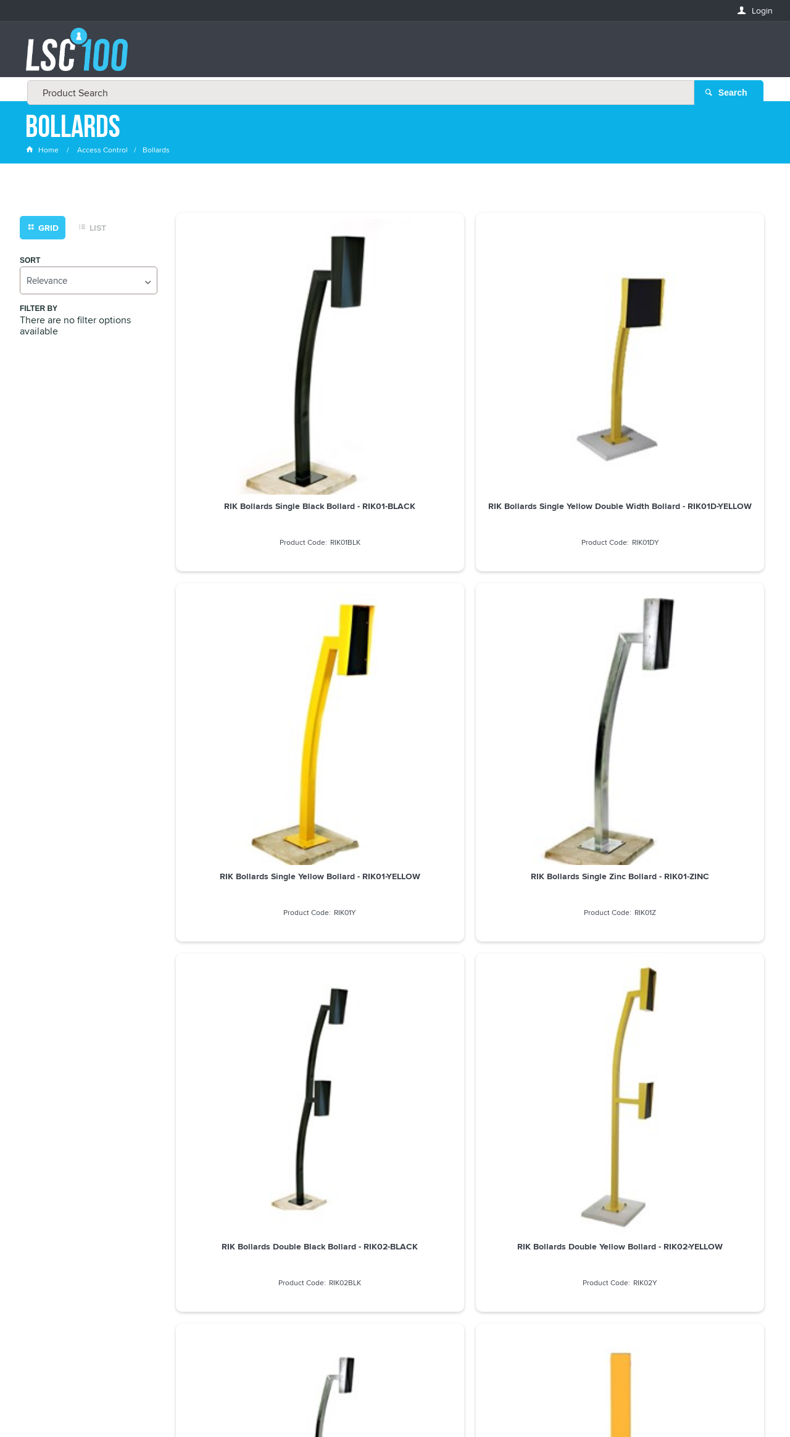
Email (37, 1163)
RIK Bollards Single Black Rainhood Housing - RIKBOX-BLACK (245, 807)
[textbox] (391, 55)
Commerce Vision (487, 1401)
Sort (30, 261)
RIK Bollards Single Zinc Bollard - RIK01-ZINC (694, 361)
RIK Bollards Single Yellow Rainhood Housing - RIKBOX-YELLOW (395, 807)
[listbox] (88, 281)
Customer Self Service (402, 1401)
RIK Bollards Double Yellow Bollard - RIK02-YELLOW (395, 582)
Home (43, 151)
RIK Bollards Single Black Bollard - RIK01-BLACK (245, 361)
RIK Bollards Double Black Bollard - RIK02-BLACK (245, 582)
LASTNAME (46, 1252)
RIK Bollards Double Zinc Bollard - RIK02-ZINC (545, 582)
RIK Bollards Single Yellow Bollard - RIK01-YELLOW (545, 361)
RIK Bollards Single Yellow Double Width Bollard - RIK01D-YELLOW (395, 366)
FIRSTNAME (47, 1207)
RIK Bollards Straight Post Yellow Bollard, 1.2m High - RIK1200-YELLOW (695, 587)
